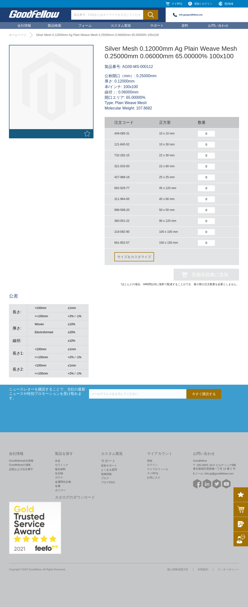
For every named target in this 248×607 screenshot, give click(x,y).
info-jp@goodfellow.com (190, 15)
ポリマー (60, 490)
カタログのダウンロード (75, 497)
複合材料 (60, 469)
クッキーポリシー (228, 569)
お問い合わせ (218, 25)
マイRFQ (176, 3)
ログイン (152, 464)
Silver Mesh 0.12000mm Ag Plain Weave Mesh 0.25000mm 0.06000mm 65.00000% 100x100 (97, 35)
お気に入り (153, 477)
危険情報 (106, 474)
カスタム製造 (121, 25)
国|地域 (229, 3)
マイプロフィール (157, 469)
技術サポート (109, 465)
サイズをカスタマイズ (134, 257)
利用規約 (203, 569)
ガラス (59, 477)
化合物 (59, 473)
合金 (57, 460)
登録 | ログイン (203, 3)
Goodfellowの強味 (20, 464)
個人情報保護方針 (177, 569)
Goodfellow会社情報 (21, 460)
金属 (57, 485)
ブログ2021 (108, 482)
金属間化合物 (63, 481)
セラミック (61, 464)
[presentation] (126, 408)
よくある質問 (109, 469)
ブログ (105, 478)
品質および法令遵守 (21, 469)
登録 (149, 460)
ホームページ (17, 35)
